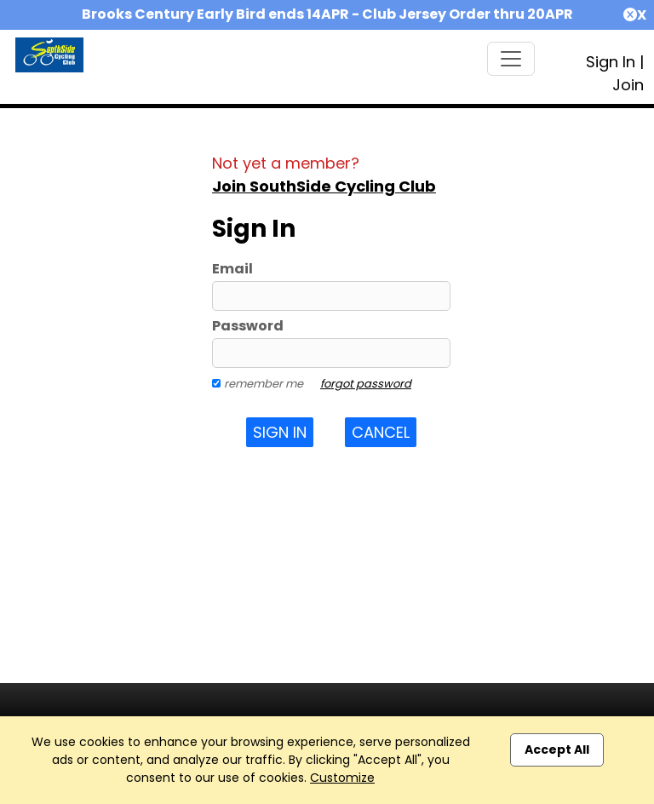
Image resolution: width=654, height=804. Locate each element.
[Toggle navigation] (511, 59)
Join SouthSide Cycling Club (324, 186)
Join (628, 84)
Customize (342, 777)
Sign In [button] (280, 432)
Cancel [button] (381, 432)
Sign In (610, 61)
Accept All (557, 749)
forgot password (365, 384)
